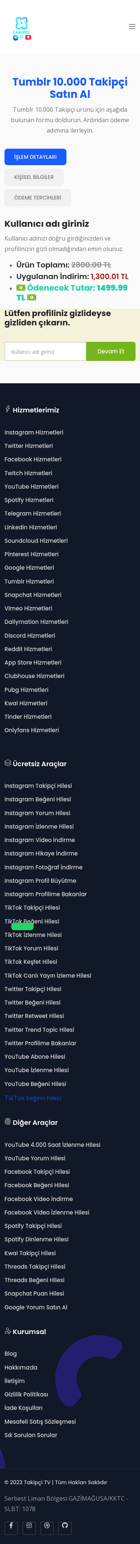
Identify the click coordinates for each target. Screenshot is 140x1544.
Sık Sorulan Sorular (30, 1435)
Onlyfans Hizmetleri (31, 730)
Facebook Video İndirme (38, 1199)
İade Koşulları (23, 1408)
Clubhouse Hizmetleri (34, 676)
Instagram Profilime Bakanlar (45, 894)
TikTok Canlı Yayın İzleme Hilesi (47, 976)
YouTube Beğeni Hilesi (35, 1084)
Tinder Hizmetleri (28, 717)
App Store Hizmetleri (33, 662)
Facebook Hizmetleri (33, 459)
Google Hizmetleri (29, 568)
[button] (132, 26)
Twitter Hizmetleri (28, 446)
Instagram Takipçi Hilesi (38, 786)
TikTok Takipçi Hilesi (32, 908)
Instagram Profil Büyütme (40, 881)
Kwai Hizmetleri (25, 703)
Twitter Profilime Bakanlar (40, 1043)
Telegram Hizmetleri (32, 513)
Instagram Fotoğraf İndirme (43, 867)
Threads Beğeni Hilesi (34, 1280)
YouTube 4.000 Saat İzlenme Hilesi (52, 1145)
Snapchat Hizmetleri (32, 595)
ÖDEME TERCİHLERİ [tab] (37, 197)
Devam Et (110, 351)
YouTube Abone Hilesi (34, 1057)
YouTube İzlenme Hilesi (36, 1070)
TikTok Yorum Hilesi (31, 948)
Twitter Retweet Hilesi (34, 1016)
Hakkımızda (20, 1367)
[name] (45, 351)
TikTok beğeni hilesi (32, 1098)
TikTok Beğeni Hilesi (31, 921)
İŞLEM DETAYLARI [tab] (35, 157)
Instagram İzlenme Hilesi (39, 826)
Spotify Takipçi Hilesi (33, 1226)
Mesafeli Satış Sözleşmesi (40, 1422)
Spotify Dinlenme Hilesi (36, 1239)
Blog (10, 1354)
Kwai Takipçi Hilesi (30, 1253)
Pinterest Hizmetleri (31, 554)
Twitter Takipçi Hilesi (33, 989)
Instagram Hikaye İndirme (41, 853)
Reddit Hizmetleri (28, 649)
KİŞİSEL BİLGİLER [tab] (34, 177)
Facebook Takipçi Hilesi (37, 1172)
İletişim (14, 1381)
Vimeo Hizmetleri (28, 608)
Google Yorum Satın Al (35, 1307)
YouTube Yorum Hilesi (34, 1158)
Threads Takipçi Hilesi (34, 1267)
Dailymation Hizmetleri (36, 622)
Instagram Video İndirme (39, 840)
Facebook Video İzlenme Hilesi (46, 1212)
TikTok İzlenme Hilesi (33, 935)
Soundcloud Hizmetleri (36, 541)
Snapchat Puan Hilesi (34, 1293)
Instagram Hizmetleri (33, 432)
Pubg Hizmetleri (26, 690)
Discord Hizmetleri (29, 636)
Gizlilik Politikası (26, 1394)
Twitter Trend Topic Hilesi (39, 1030)
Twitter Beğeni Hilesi (32, 1002)
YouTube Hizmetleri (31, 487)
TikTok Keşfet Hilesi (30, 962)
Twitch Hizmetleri (28, 473)
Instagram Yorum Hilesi (37, 813)
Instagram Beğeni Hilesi (37, 799)
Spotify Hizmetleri (28, 500)
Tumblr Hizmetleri (29, 581)
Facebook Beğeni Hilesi (36, 1185)
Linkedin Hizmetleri (30, 527)
